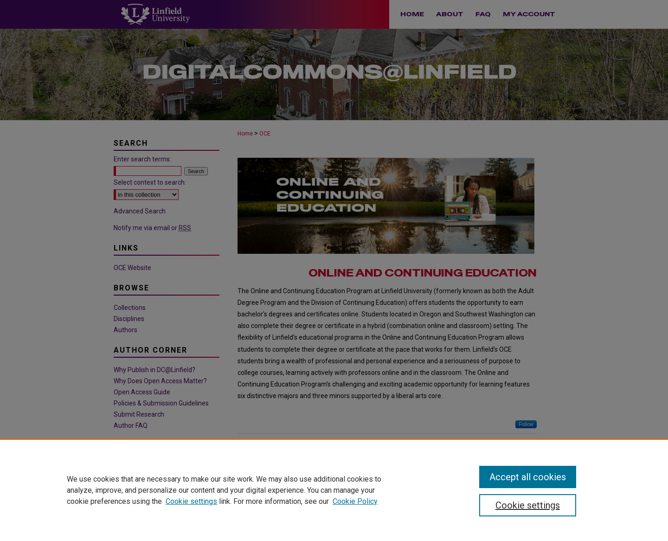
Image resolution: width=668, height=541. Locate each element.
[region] (334, 490)
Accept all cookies (527, 477)
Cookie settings (191, 501)
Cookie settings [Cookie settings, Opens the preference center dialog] (527, 505)
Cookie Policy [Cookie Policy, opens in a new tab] (355, 501)
